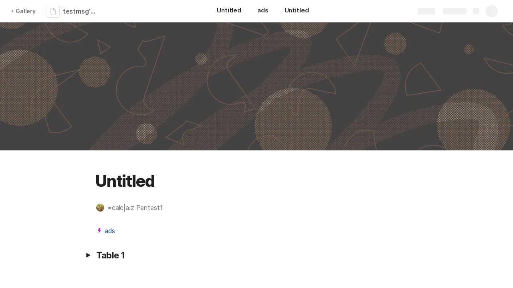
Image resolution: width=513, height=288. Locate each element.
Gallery (23, 11)
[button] (133, 207)
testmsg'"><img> (81, 11)
